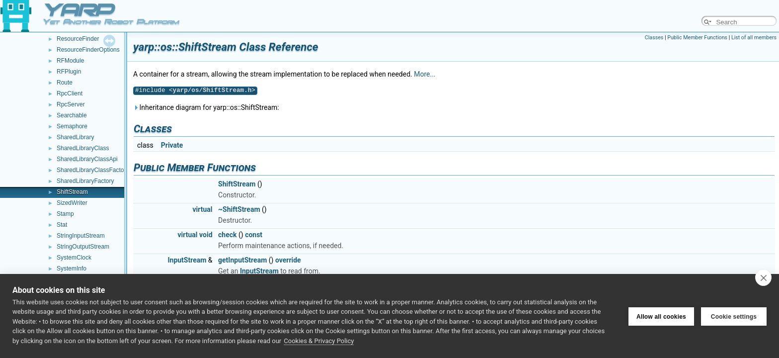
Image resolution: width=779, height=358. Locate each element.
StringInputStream (81, 235)
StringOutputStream (83, 246)
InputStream (186, 260)
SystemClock (74, 257)
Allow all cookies (661, 315)
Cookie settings (734, 315)
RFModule (70, 60)
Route (65, 82)
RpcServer (71, 104)
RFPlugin (69, 71)
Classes (654, 37)
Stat (62, 224)
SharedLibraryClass (83, 148)
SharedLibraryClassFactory (93, 170)
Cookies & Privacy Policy (319, 341)
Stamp (65, 213)
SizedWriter (72, 202)
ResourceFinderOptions (88, 49)
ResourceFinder (78, 38)
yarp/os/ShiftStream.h (212, 90)
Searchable (72, 115)
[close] (763, 277)
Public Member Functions (697, 37)
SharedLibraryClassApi (87, 159)
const (253, 235)
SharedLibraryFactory (85, 181)
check (227, 235)
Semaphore (72, 126)
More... (424, 74)
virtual (203, 209)
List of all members (754, 37)
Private (172, 145)
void (205, 235)
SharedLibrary (75, 137)
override (288, 260)
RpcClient (69, 93)
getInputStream (242, 260)
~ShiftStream (239, 209)
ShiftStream (72, 191)
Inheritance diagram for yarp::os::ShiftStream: (206, 107)
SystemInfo (71, 268)
